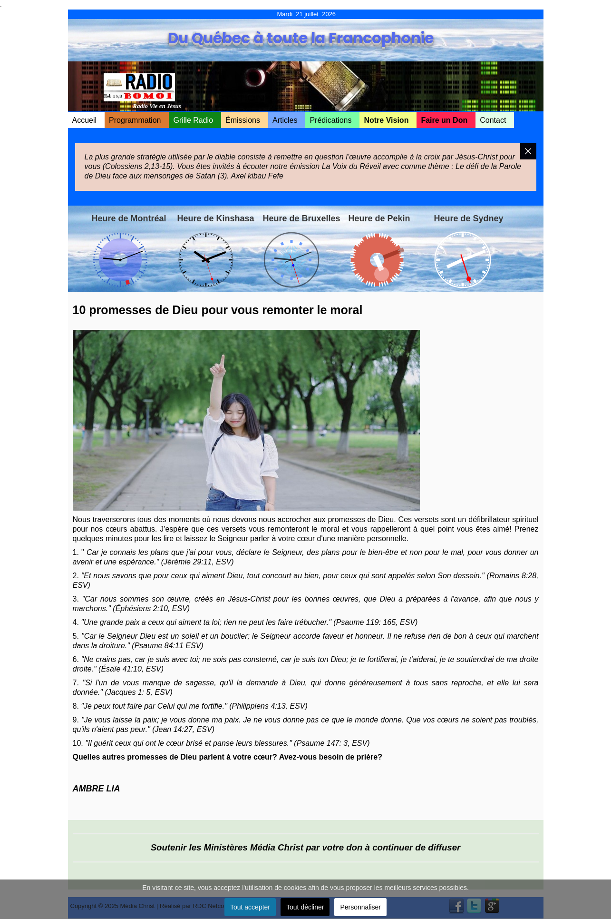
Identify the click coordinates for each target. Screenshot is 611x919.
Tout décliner (305, 907)
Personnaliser (360, 907)
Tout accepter (250, 907)
